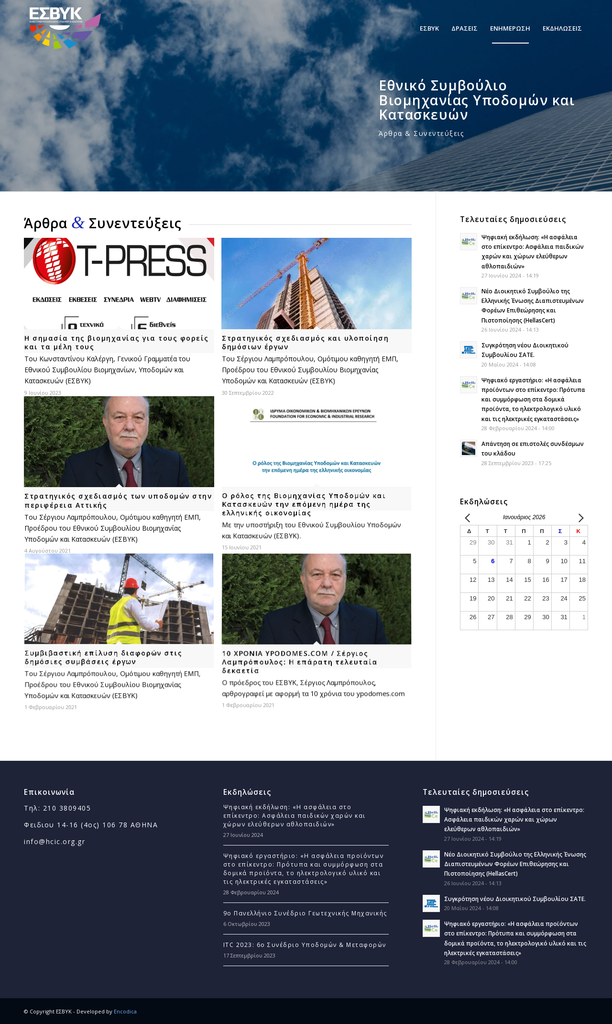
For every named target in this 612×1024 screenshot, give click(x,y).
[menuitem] (429, 28)
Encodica (125, 1011)
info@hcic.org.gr (54, 841)
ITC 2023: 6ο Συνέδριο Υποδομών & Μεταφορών (304, 945)
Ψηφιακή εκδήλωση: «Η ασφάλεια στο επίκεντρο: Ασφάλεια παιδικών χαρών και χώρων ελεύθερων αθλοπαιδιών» (294, 815)
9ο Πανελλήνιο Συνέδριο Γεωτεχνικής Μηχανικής (305, 913)
